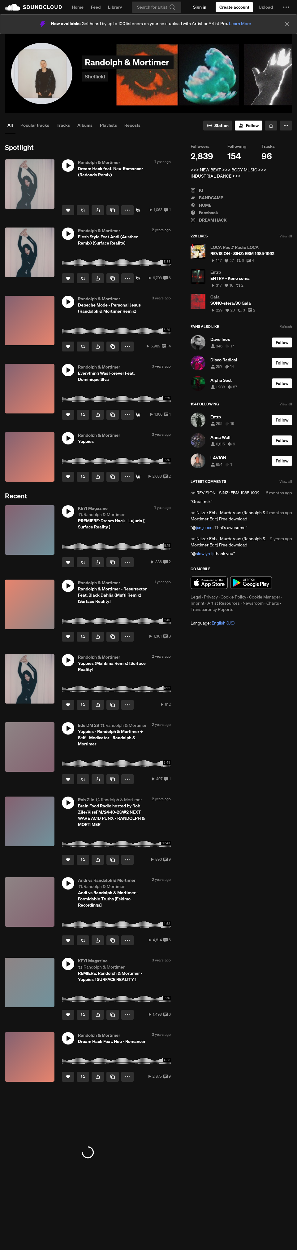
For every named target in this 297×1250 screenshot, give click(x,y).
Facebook (204, 212)
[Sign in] (199, 7)
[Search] (156, 7)
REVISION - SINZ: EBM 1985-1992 (228, 492)
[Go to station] (217, 125)
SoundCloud (33, 7)
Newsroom (253, 603)
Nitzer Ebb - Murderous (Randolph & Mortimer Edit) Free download (228, 515)
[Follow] (248, 125)
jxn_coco (204, 527)
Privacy (211, 597)
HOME (201, 205)
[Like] (68, 210)
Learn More (240, 23)
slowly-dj (204, 553)
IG (197, 190)
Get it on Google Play (251, 582)
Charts (272, 603)
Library (115, 7)
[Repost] (83, 210)
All (10, 125)
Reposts (132, 125)
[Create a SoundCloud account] (234, 7)
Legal (196, 597)
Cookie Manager (264, 597)
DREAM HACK (208, 220)
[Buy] (138, 210)
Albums (85, 125)
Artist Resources (223, 603)
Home (78, 7)
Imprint (197, 603)
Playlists (108, 125)
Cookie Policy (233, 597)
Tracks (63, 125)
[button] (286, 7)
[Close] (287, 24)
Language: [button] (213, 623)
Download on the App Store (209, 582)
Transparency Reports (212, 609)
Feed (96, 7)
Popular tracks (34, 125)
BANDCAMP (207, 197)
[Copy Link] (112, 210)
